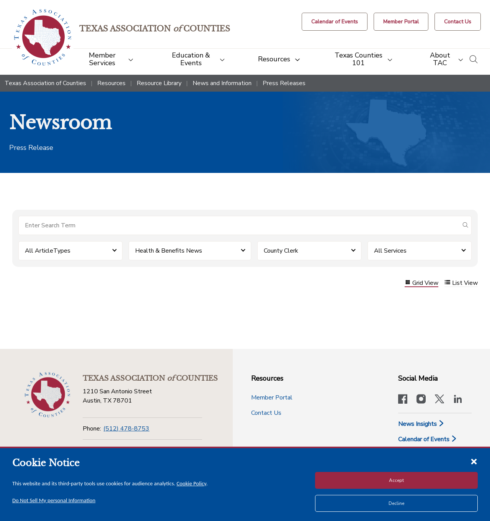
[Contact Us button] (457, 22)
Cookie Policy (191, 483)
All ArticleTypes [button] (47, 251)
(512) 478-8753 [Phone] (126, 428)
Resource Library (159, 83)
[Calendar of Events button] (335, 22)
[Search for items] (239, 225)
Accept (396, 480)
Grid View (421, 283)
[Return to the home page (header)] (42, 37)
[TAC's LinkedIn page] (457, 400)
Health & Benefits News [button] (168, 251)
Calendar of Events (427, 439)
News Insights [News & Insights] (421, 424)
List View (461, 283)
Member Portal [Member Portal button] (271, 397)
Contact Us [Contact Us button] (266, 413)
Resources (111, 83)
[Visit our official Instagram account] (421, 400)
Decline (396, 503)
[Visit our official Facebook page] (402, 400)
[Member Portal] (401, 22)
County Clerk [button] (281, 251)
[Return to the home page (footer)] (47, 395)
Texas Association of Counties (45, 83)
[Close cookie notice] (474, 461)
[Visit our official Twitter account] (439, 400)
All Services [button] (390, 251)
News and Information (222, 83)
